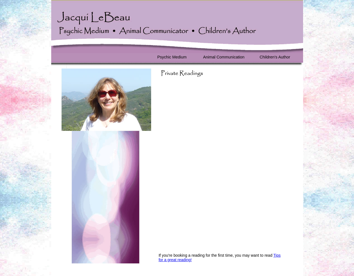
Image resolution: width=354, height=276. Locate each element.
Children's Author (275, 57)
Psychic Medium (172, 57)
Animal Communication (224, 57)
